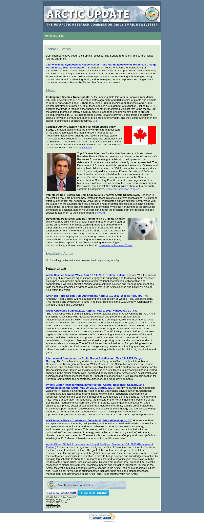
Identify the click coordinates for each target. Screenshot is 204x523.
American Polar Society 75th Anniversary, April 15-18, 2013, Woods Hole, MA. (94, 295)
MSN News (85, 147)
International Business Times (116, 245)
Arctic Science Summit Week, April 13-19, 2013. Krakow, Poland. (86, 275)
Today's (58, 49)
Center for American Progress (123, 189)
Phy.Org (100, 212)
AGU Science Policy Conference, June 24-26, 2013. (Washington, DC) (89, 420)
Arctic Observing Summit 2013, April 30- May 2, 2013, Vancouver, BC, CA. (91, 310)
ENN (95, 120)
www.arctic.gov (53, 504)
